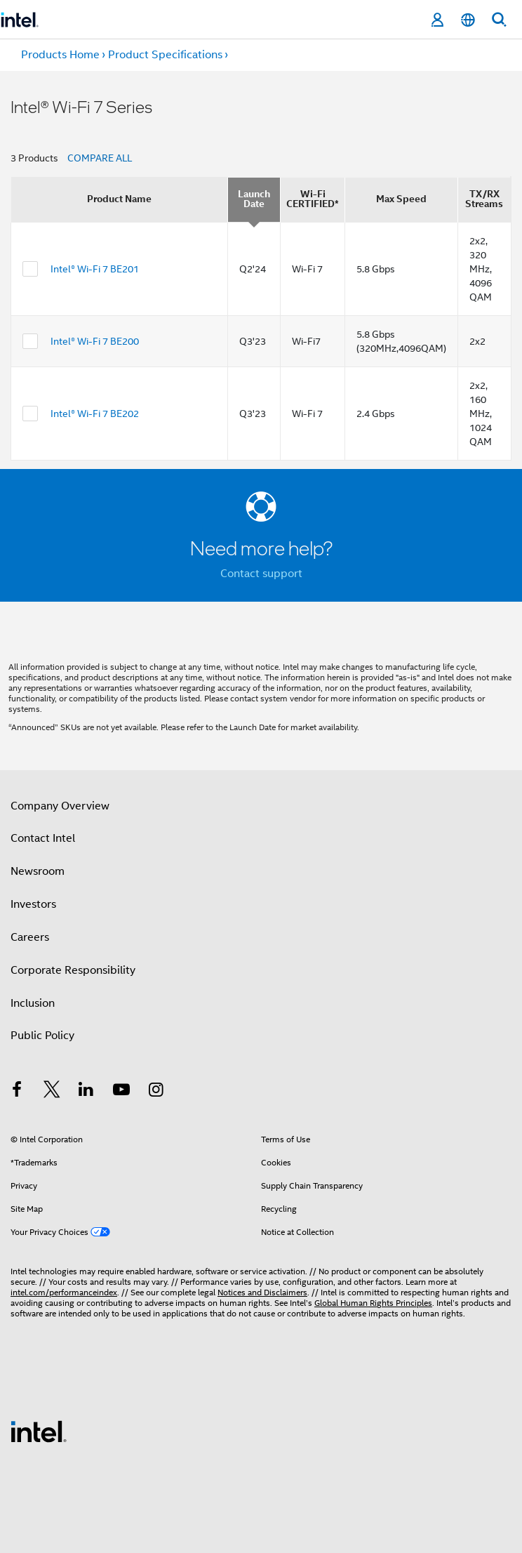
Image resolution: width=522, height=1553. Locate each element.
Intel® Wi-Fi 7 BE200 (95, 341)
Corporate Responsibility (73, 970)
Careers (30, 937)
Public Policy (42, 1036)
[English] (468, 20)
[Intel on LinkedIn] (86, 1091)
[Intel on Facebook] (17, 1091)
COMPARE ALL (99, 158)
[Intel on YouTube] (121, 1091)
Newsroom (38, 871)
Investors (33, 904)
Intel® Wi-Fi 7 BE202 (95, 413)
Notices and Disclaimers (262, 1292)
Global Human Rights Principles (373, 1302)
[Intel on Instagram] (156, 1091)
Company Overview (60, 806)
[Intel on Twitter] (52, 1091)
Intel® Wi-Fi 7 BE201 (95, 269)
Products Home (60, 55)
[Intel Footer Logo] (39, 1431)
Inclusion (33, 1003)
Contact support (261, 574)
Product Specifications (165, 55)
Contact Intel (43, 838)
